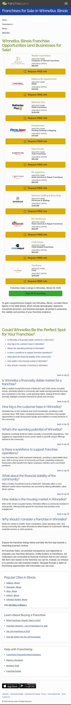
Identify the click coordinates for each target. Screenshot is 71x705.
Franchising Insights (16, 694)
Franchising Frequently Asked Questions (23, 655)
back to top (63, 375)
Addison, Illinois (13, 583)
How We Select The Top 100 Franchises (23, 637)
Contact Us (6, 697)
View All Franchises (35, 293)
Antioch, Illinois (12, 595)
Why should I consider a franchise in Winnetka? (27, 365)
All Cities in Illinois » (18, 605)
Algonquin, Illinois (13, 587)
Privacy (43, 694)
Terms (64, 694)
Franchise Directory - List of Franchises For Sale (27, 626)
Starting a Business (14, 660)
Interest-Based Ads (54, 694)
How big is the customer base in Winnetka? (25, 344)
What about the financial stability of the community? (29, 357)
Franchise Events (13, 671)
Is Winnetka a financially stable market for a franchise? (30, 340)
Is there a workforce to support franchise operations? (29, 353)
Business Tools (12, 666)
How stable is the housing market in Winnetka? (27, 361)
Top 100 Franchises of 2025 (18, 631)
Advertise (6, 694)
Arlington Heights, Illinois (16, 600)
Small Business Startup (32, 694)
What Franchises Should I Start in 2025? (23, 620)
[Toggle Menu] (66, 3)
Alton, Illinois (11, 591)
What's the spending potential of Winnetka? (25, 348)
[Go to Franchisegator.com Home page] (15, 3)
